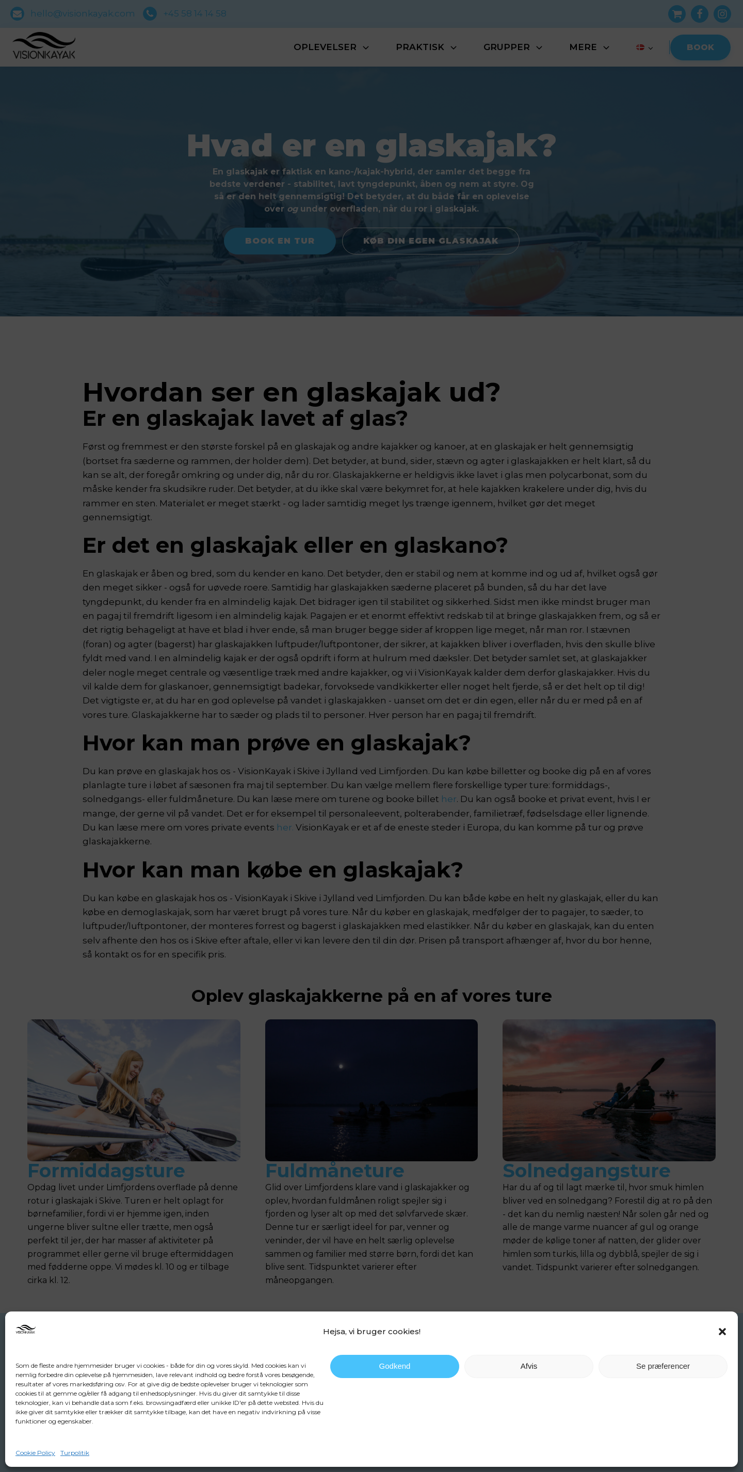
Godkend (395, 1366)
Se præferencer (663, 1366)
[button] (722, 1331)
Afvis (529, 1366)
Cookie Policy (35, 1453)
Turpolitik (74, 1453)
